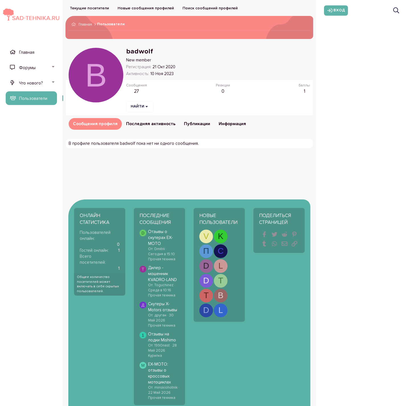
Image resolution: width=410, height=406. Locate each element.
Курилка (155, 356)
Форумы (27, 68)
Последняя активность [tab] (150, 124)
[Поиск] (396, 10)
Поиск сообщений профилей (210, 8)
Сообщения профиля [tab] (95, 124)
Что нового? (31, 83)
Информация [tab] (232, 124)
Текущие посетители (89, 8)
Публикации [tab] (197, 124)
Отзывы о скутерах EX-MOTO (160, 238)
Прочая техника (161, 259)
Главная (26, 52)
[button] (53, 67)
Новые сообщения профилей (146, 8)
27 (136, 91)
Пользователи (33, 98)
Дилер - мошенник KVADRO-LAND (162, 274)
